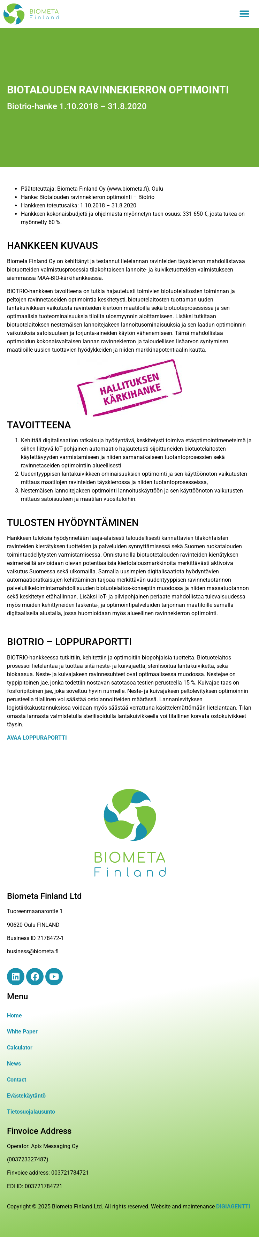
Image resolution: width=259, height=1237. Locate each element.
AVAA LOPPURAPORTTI (37, 737)
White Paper (22, 1031)
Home (14, 1015)
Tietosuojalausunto (31, 1111)
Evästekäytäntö (26, 1095)
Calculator (19, 1047)
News (14, 1063)
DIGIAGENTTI (233, 1206)
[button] (244, 14)
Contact (16, 1079)
